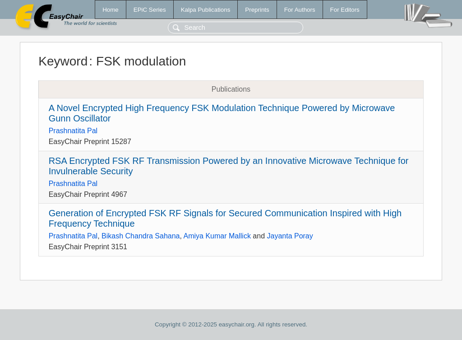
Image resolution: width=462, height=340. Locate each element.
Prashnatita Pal (73, 131)
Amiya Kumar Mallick (217, 236)
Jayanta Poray (290, 236)
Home (110, 9)
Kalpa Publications (206, 9)
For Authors (299, 9)
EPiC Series (150, 9)
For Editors (345, 9)
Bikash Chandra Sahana (141, 236)
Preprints (257, 9)
